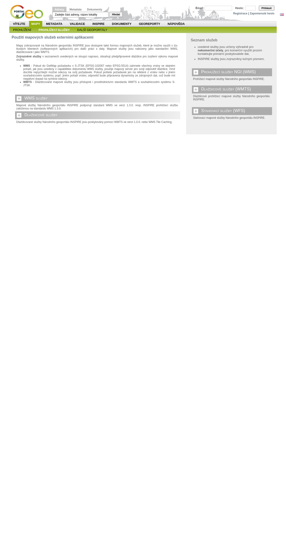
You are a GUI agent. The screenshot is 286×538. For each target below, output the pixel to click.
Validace (77, 24)
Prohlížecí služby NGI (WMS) (228, 71)
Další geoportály (92, 30)
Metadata (75, 9)
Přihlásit (267, 8)
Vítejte (19, 24)
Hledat (116, 14)
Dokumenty (94, 9)
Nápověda (176, 24)
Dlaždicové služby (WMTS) (226, 89)
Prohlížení (22, 30)
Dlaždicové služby (40, 114)
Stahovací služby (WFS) (223, 110)
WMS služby (36, 98)
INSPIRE (98, 24)
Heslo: (239, 8)
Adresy (59, 9)
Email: (200, 8)
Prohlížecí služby (54, 30)
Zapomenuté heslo (262, 13)
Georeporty (149, 24)
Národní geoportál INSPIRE (28, 12)
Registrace (240, 13)
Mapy (35, 24)
